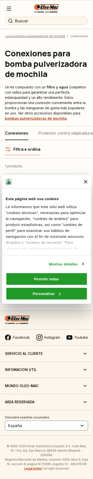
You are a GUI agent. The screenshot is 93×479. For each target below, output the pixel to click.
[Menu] (9, 9)
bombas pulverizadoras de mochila (36, 118)
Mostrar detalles (63, 264)
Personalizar (47, 294)
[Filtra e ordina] (22, 149)
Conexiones (16, 133)
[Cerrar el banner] (85, 182)
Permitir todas (46, 279)
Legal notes (33, 468)
